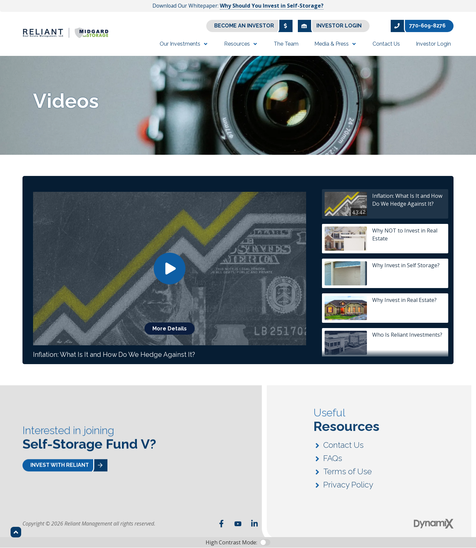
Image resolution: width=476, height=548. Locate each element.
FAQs (332, 460)
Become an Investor (253, 26)
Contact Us (343, 446)
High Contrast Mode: (231, 542)
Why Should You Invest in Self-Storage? (272, 5)
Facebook (221, 523)
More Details (169, 328)
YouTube (238, 523)
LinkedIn (254, 523)
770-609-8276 (418, 26)
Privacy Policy (348, 486)
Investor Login (330, 26)
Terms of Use (347, 473)
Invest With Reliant (68, 466)
